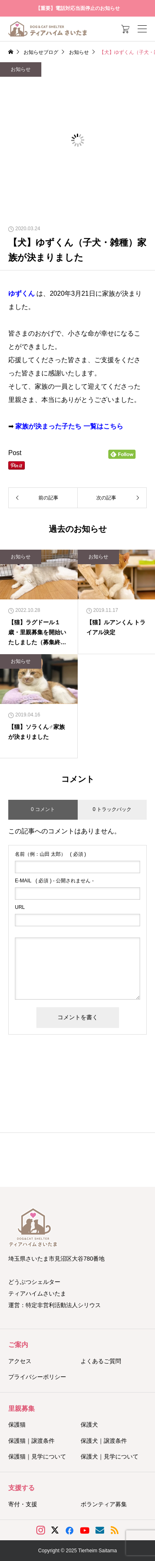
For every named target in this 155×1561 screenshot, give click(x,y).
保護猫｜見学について (37, 1456)
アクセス (19, 1361)
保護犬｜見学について (109, 1456)
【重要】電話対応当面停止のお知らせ (78, 8)
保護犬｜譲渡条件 (104, 1440)
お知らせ (21, 69)
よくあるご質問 (101, 1361)
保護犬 (89, 1424)
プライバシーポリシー (37, 1376)
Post (14, 452)
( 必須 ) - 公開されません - (54, 880)
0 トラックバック (112, 809)
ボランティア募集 (104, 1504)
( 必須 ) (50, 854)
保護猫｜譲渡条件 (31, 1440)
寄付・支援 (22, 1504)
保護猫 (17, 1424)
